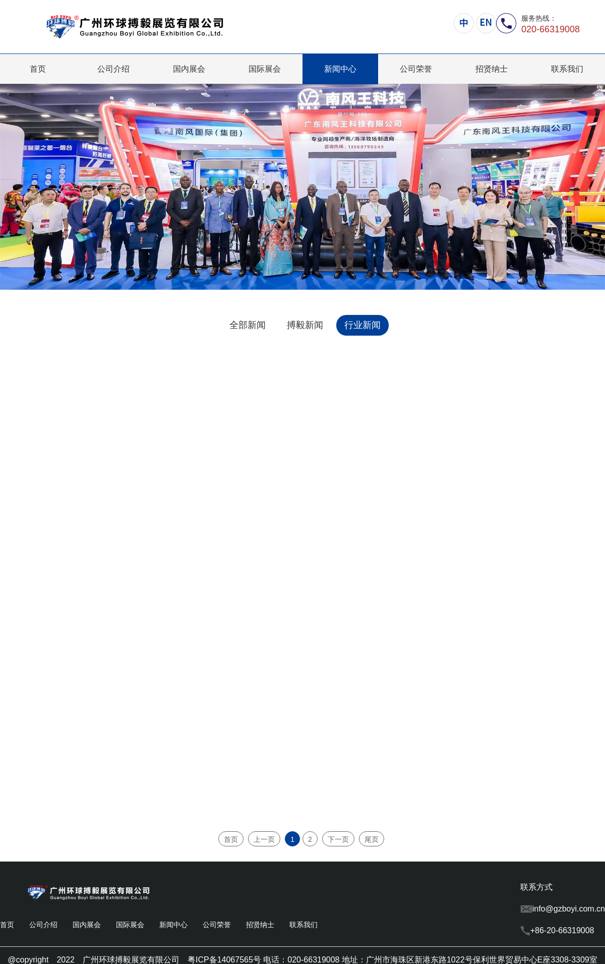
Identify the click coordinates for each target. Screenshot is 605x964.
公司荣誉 (416, 69)
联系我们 (567, 69)
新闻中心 (340, 69)
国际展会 (265, 69)
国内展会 (189, 69)
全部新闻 (247, 325)
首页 (38, 69)
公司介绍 (113, 69)
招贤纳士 (491, 69)
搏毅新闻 (305, 325)
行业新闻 (362, 325)
